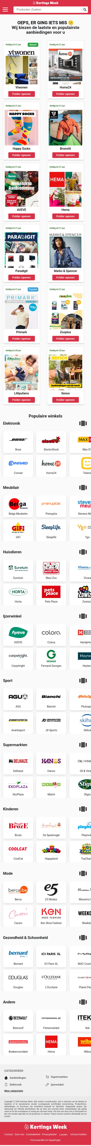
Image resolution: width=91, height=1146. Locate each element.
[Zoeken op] (85, 10)
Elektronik (13, 1084)
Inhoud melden (78, 1134)
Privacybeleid (49, 1134)
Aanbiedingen (15, 1078)
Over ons (19, 1134)
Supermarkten (57, 1077)
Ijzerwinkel (55, 1084)
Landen (63, 1134)
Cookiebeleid (33, 1134)
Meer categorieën (13, 1091)
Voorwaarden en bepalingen (45, 1140)
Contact (8, 1134)
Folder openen (21, 93)
